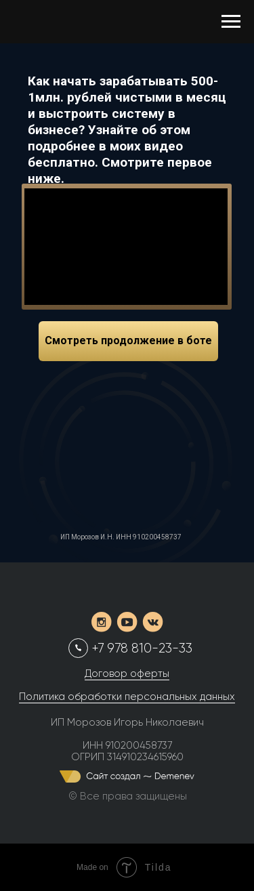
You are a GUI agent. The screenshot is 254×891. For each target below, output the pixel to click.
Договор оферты (127, 673)
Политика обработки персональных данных (127, 696)
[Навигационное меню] (230, 21)
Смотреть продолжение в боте (128, 340)
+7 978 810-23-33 (141, 648)
